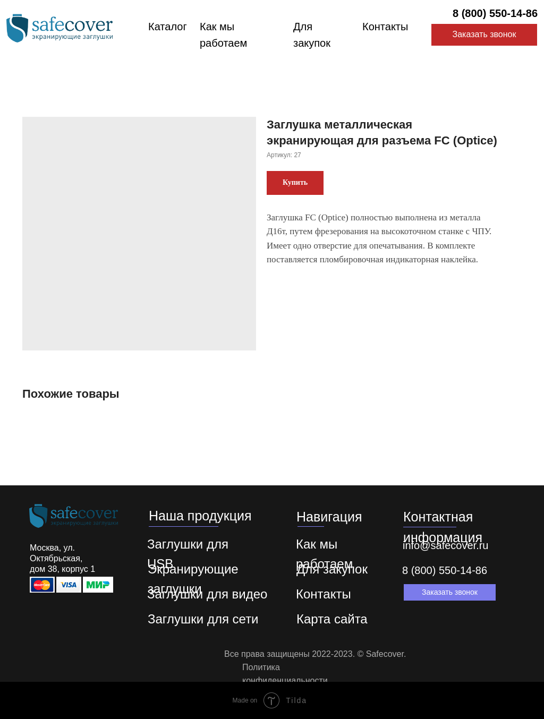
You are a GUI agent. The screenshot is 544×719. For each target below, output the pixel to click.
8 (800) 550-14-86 (495, 13)
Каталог (167, 26)
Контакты (385, 26)
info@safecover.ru (446, 545)
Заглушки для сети (203, 619)
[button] (450, 592)
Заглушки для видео (207, 594)
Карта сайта (332, 619)
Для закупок (332, 569)
